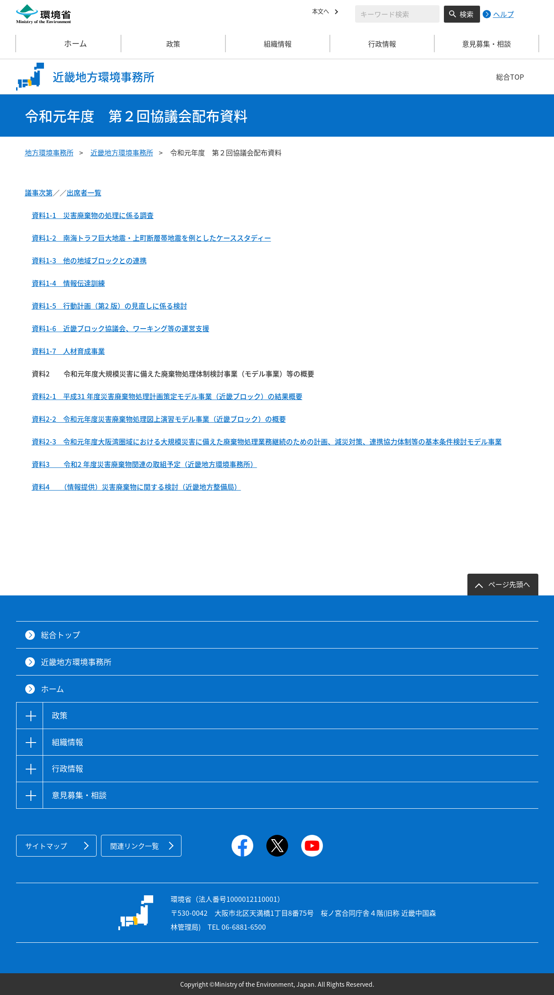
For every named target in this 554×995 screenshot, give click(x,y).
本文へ (322, 12)
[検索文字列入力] (397, 14)
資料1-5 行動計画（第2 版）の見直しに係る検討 (109, 305)
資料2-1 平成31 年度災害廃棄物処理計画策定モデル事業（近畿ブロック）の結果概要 (167, 396)
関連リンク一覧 (134, 845)
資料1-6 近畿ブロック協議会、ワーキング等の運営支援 (120, 328)
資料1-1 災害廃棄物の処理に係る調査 (93, 215)
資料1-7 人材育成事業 (68, 351)
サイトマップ (46, 845)
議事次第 (39, 192)
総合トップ (60, 635)
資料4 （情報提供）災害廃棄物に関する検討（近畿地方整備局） (136, 486)
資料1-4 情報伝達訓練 (68, 283)
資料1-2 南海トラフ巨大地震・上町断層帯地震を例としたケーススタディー (151, 237)
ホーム (68, 43)
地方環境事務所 (49, 152)
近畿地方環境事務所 (122, 152)
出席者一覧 (84, 192)
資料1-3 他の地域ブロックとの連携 (89, 260)
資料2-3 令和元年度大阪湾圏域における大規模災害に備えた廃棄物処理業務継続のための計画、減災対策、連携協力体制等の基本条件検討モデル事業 (267, 441)
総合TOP (510, 76)
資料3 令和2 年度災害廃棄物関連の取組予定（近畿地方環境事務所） (144, 464)
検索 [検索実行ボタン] (466, 14)
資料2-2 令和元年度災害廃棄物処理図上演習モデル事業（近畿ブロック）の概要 (159, 418)
